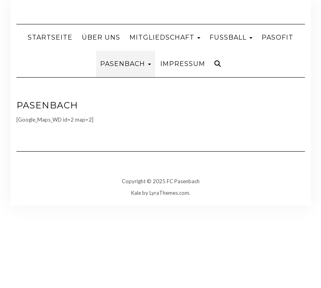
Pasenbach (125, 64)
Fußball (231, 37)
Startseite (50, 37)
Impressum (182, 64)
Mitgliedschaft (164, 37)
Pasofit (277, 37)
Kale (136, 193)
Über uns (101, 37)
